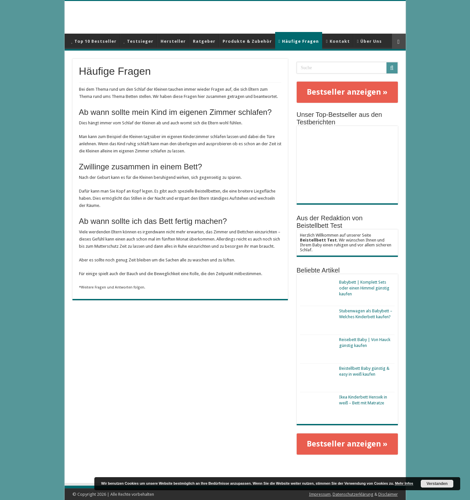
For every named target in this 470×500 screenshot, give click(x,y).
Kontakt (338, 41)
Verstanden (437, 483)
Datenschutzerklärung (353, 494)
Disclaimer (388, 494)
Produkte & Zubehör (247, 41)
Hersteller (173, 41)
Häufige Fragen (298, 41)
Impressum (320, 494)
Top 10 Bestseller (94, 41)
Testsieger (138, 41)
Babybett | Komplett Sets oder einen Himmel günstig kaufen (364, 288)
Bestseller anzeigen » (347, 92)
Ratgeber (204, 41)
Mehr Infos (404, 483)
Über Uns (369, 41)
